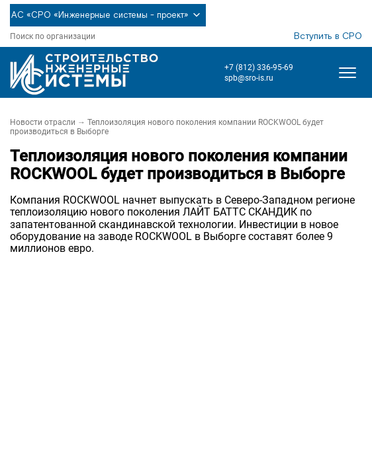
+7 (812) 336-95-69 (258, 67)
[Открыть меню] (347, 72)
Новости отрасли (42, 122)
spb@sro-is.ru (248, 78)
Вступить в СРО (328, 36)
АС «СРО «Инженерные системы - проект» (108, 15)
